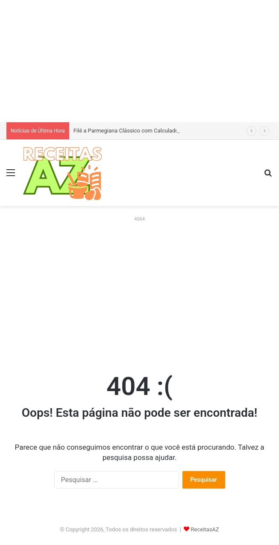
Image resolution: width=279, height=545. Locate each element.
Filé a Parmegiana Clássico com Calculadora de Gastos (141, 130)
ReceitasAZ (205, 529)
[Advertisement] (139, 60)
